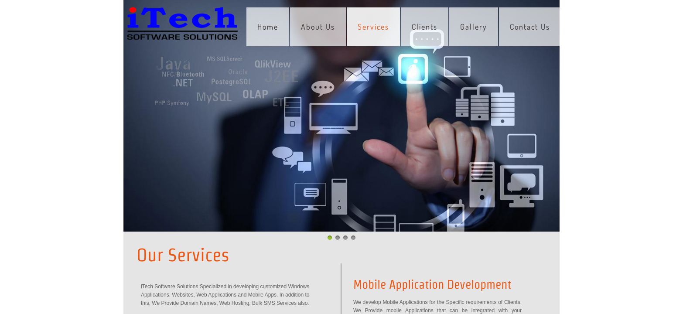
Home (267, 26)
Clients (424, 26)
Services (373, 26)
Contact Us (530, 26)
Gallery (473, 26)
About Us (318, 26)
